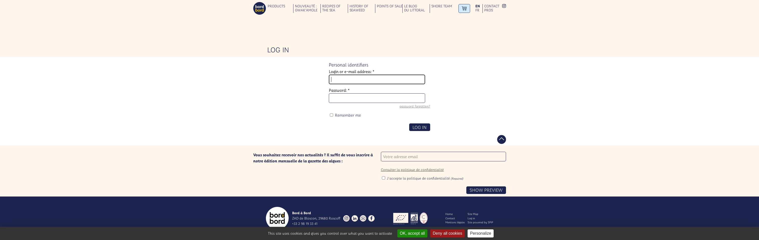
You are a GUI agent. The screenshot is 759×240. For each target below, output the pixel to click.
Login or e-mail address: (351, 71)
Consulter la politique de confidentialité (412, 169)
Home (449, 214)
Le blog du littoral (414, 8)
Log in (471, 218)
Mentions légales (455, 222)
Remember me (348, 115)
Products (276, 6)
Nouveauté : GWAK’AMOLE (306, 8)
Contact (491, 6)
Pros (488, 10)
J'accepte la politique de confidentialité (425, 178)
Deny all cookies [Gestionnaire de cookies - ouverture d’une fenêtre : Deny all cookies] (447, 233)
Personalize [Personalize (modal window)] (480, 233)
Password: (339, 90)
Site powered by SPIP (480, 222)
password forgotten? (415, 106)
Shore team (441, 6)
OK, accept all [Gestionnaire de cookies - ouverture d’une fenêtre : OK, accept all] (412, 233)
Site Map (473, 214)
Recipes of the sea (331, 8)
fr (477, 10)
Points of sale (389, 6)
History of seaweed (359, 8)
